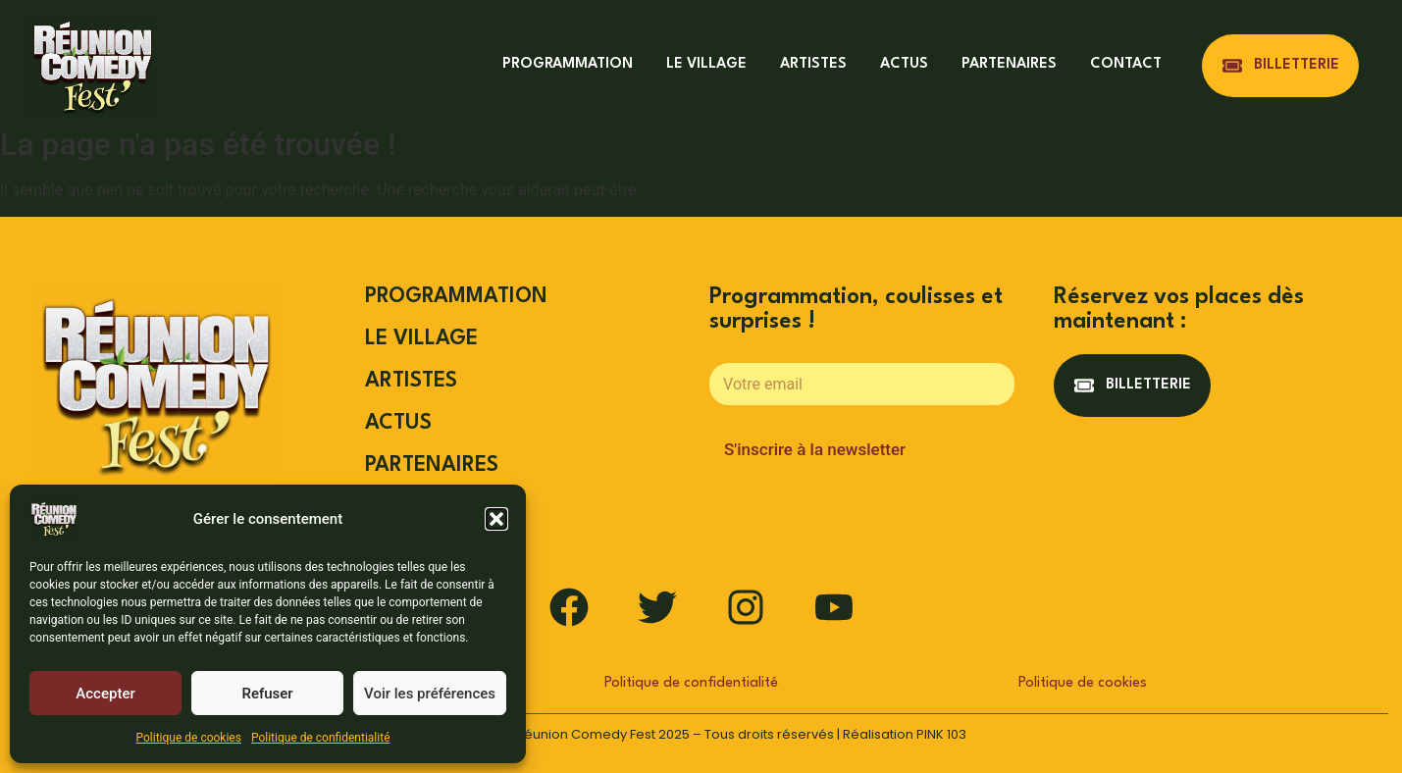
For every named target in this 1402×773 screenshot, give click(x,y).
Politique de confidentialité (320, 738)
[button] (496, 519)
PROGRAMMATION (567, 64)
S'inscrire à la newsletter (815, 449)
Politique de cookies (188, 738)
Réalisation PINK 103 (904, 734)
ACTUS (904, 64)
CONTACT (1126, 64)
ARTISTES (813, 64)
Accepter (105, 693)
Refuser (266, 693)
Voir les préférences (429, 693)
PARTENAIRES (1009, 64)
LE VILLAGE (706, 64)
